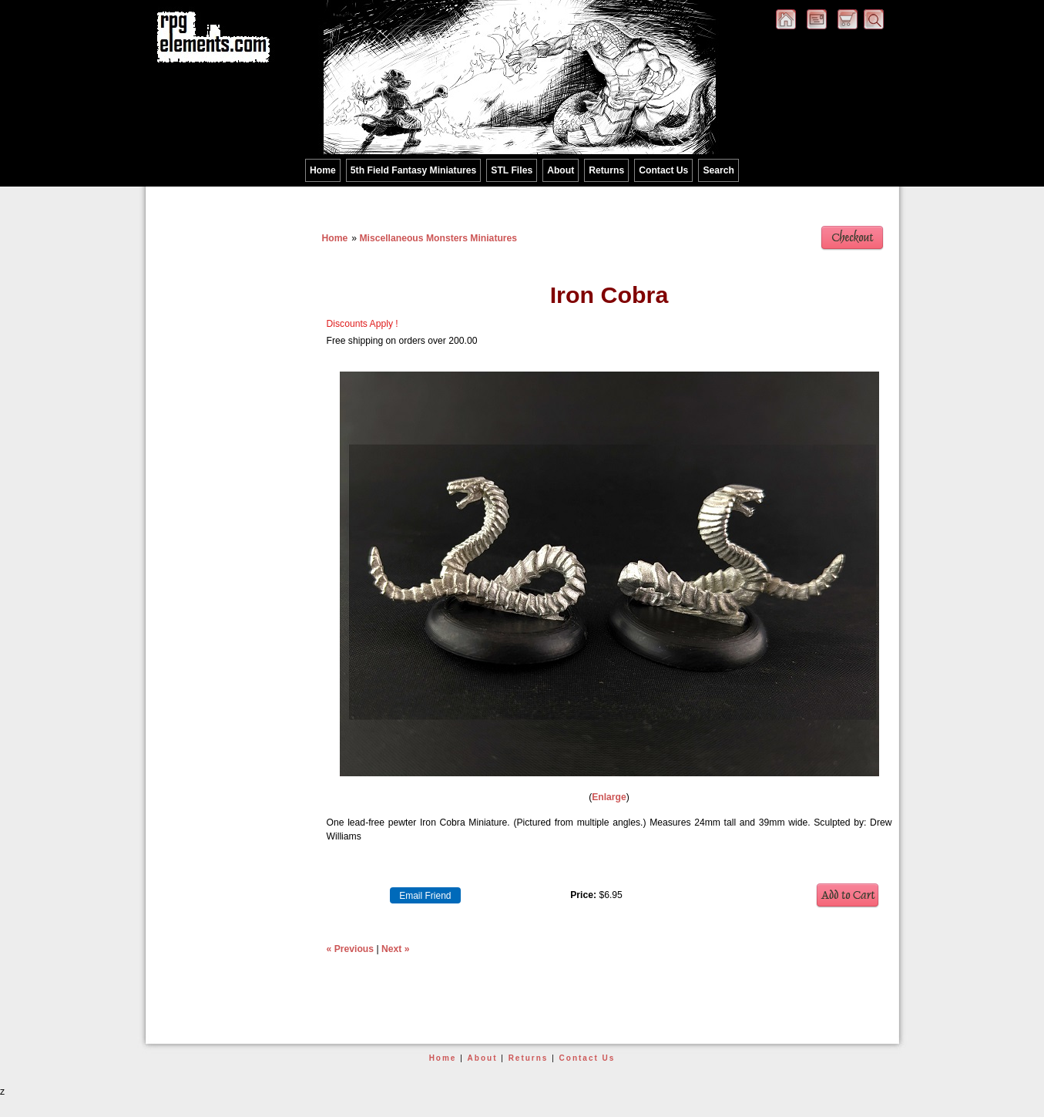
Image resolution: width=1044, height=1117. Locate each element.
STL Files (511, 170)
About (560, 170)
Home (323, 170)
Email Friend (425, 895)
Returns (606, 170)
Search (718, 170)
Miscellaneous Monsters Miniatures (438, 238)
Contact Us (663, 170)
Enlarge (609, 797)
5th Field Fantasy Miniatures (413, 170)
